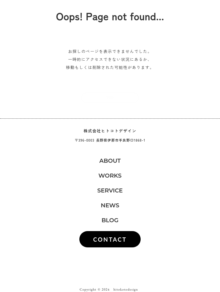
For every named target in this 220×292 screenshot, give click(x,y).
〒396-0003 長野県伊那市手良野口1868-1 (110, 140)
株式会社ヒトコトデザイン (110, 131)
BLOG (109, 220)
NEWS (110, 205)
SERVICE (110, 190)
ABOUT (110, 160)
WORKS (110, 175)
